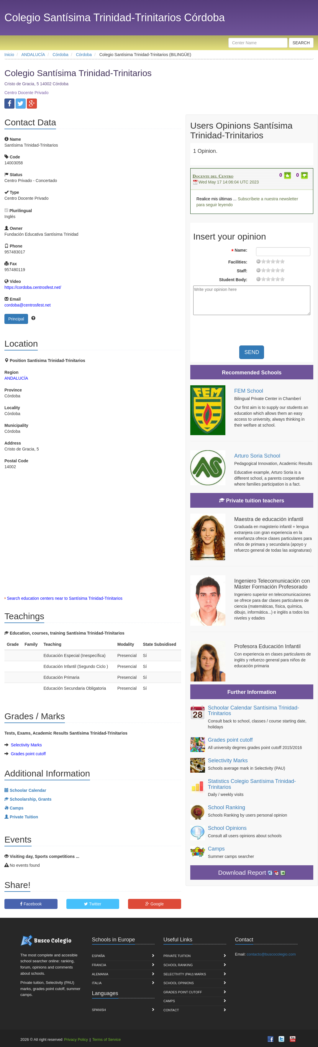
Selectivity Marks (26, 745)
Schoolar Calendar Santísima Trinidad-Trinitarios (253, 711)
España (98, 956)
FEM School (248, 391)
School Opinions (227, 828)
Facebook (31, 904)
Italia (97, 983)
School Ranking (226, 807)
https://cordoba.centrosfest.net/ (32, 287)
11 (273, 261)
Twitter (92, 904)
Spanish (99, 1010)
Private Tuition (177, 956)
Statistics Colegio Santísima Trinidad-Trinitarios (252, 784)
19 (282, 261)
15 (277, 261)
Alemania (100, 974)
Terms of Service (106, 1039)
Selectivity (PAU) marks (184, 974)
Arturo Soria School (257, 456)
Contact (171, 1010)
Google (154, 904)
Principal (16, 319)
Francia (99, 965)
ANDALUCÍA (16, 378)
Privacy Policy (76, 1039)
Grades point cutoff (28, 753)
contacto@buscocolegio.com (271, 954)
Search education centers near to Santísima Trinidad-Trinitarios (64, 598)
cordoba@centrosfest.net (27, 305)
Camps (216, 849)
